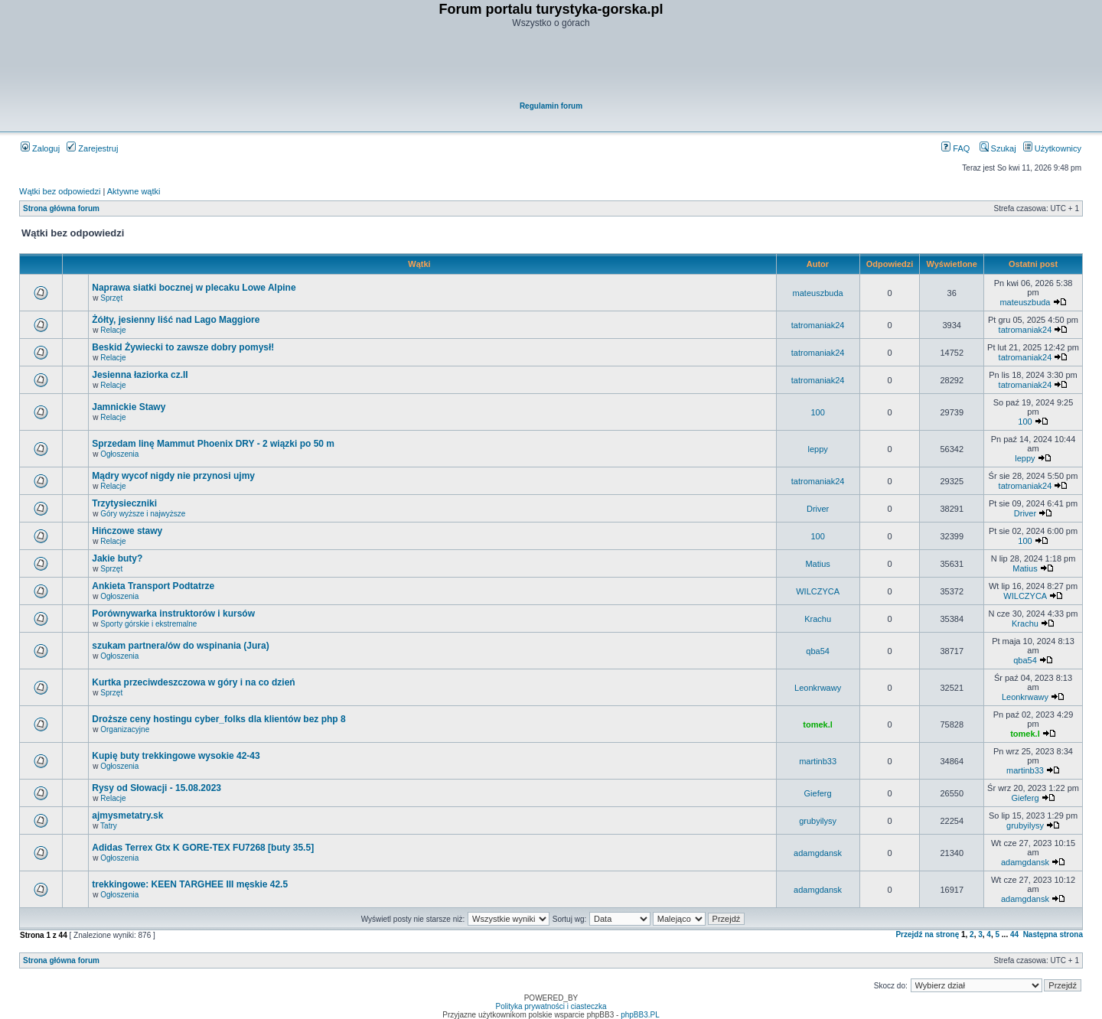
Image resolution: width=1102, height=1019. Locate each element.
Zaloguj (40, 148)
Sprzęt (111, 298)
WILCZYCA (818, 591)
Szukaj (998, 148)
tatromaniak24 (818, 325)
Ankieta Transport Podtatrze (153, 586)
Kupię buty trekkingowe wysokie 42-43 (175, 755)
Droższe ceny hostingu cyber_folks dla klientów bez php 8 (218, 719)
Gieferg (818, 793)
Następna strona (1053, 934)
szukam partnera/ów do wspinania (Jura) (180, 645)
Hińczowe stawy (127, 531)
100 (817, 412)
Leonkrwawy (817, 687)
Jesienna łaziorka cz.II (139, 375)
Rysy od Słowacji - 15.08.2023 (156, 788)
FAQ (955, 148)
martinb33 (817, 761)
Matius (817, 563)
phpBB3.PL (640, 1015)
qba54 (818, 651)
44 (1014, 934)
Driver (818, 508)
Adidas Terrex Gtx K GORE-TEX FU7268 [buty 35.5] (203, 847)
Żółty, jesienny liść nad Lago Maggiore (175, 319)
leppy (817, 449)
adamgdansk (818, 853)
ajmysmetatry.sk (127, 815)
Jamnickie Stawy (128, 407)
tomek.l (818, 724)
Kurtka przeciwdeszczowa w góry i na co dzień (193, 682)
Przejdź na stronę (927, 934)
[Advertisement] (551, 65)
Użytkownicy (1052, 148)
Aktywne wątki (134, 191)
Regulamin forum (551, 106)
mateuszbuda (818, 293)
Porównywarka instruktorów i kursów (173, 613)
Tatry (108, 826)
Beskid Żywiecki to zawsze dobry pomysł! (183, 347)
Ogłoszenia (119, 454)
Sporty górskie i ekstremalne (148, 624)
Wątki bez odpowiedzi (59, 191)
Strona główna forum (61, 208)
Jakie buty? (117, 558)
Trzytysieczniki (124, 503)
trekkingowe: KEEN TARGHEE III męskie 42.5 (190, 884)
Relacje (113, 330)
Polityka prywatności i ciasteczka (550, 1006)
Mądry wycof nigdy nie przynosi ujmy (173, 475)
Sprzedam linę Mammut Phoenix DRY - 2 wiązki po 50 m (213, 443)
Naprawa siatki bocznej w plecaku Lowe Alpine (193, 287)
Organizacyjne (124, 729)
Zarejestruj (92, 148)
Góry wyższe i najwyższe (142, 514)
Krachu (817, 618)
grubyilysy (817, 820)
